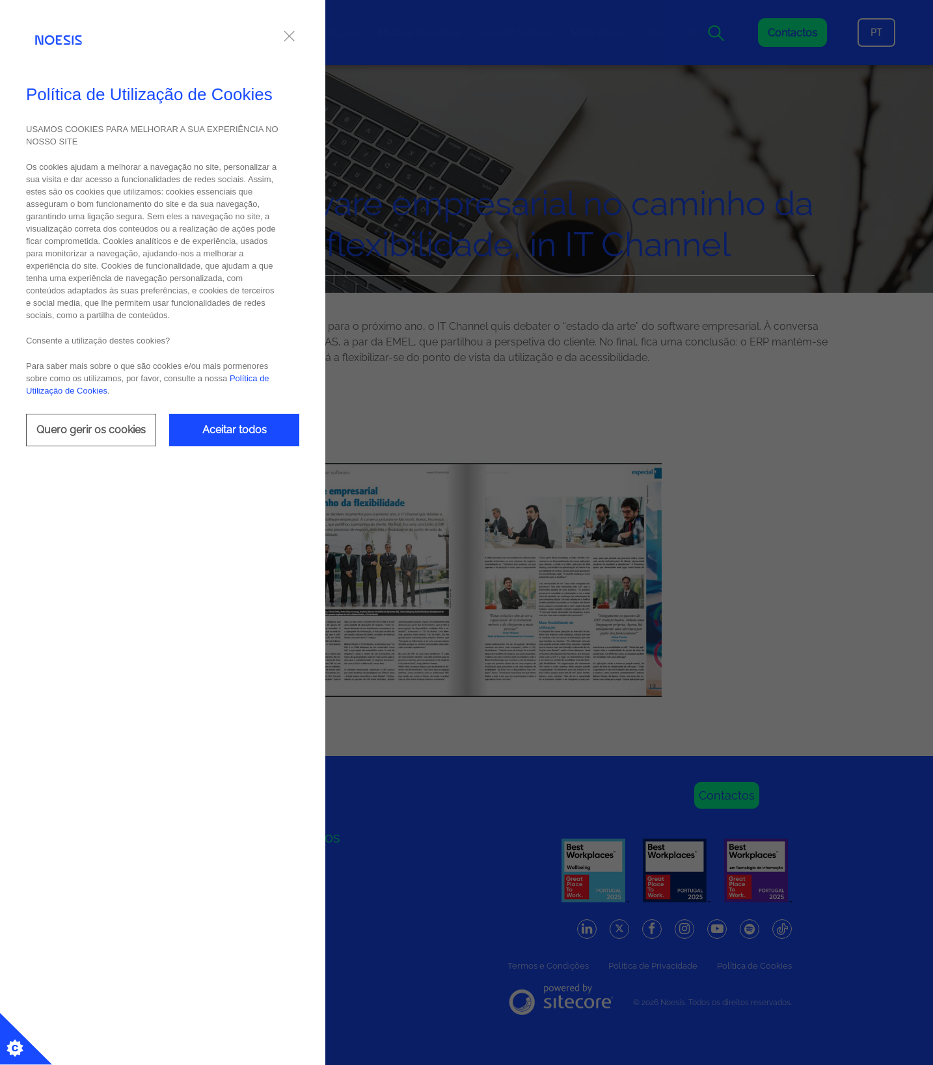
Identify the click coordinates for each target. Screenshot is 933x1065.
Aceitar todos (234, 430)
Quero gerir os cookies (91, 430)
